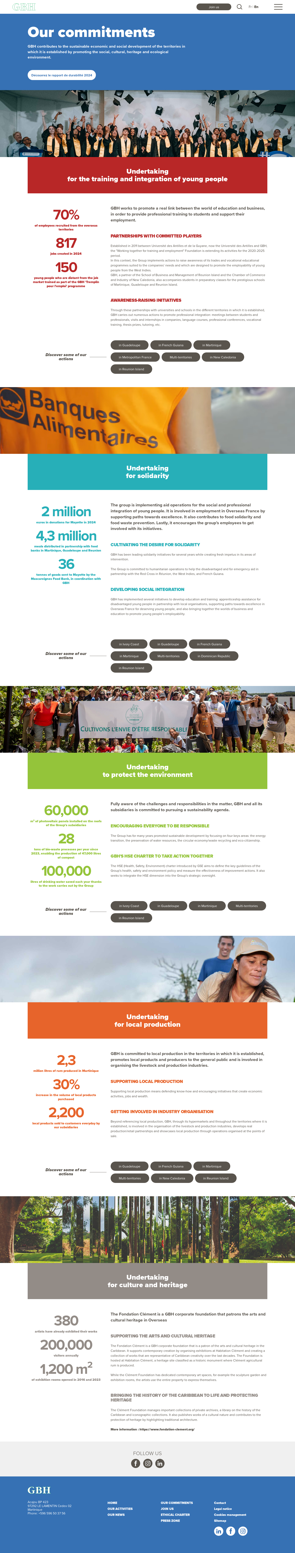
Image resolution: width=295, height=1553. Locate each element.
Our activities (120, 1508)
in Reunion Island (131, 369)
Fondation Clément (137, 1314)
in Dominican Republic (214, 656)
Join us (214, 7)
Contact (220, 1502)
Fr (250, 6)
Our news (116, 1514)
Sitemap (220, 1520)
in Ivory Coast (129, 644)
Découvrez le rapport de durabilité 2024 (61, 75)
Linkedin (159, 1463)
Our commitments (177, 1502)
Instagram (147, 1463)
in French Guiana (171, 345)
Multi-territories (181, 357)
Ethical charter (175, 1514)
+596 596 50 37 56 (52, 1513)
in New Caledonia (223, 357)
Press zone (170, 1520)
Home (112, 1502)
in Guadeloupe (129, 345)
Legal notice (223, 1508)
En (256, 6)
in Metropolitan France (135, 357)
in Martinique (211, 345)
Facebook (135, 1463)
